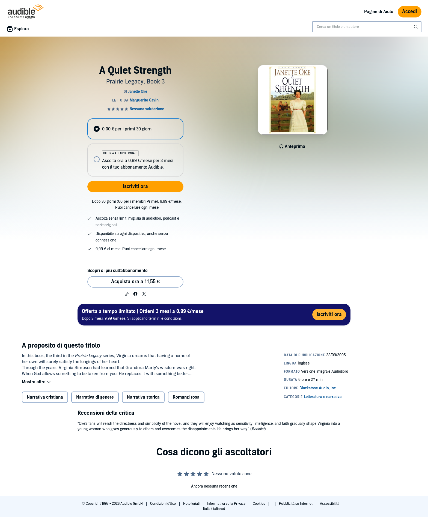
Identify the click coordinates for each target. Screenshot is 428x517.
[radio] (135, 128)
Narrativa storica (143, 397)
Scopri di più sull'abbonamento (117, 270)
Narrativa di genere (95, 397)
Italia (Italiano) (214, 509)
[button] (126, 294)
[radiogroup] (135, 147)
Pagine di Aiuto (378, 11)
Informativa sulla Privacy (226, 503)
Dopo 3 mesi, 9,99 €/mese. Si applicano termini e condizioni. (143, 314)
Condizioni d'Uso (163, 503)
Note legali (191, 503)
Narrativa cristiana (45, 397)
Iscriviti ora (135, 186)
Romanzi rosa (186, 397)
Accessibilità (330, 503)
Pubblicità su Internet (296, 503)
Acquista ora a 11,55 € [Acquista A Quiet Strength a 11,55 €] (135, 282)
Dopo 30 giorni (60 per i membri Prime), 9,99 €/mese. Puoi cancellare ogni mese (137, 204)
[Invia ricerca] (416, 26)
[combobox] (366, 26)
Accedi (409, 11)
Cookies (259, 503)
